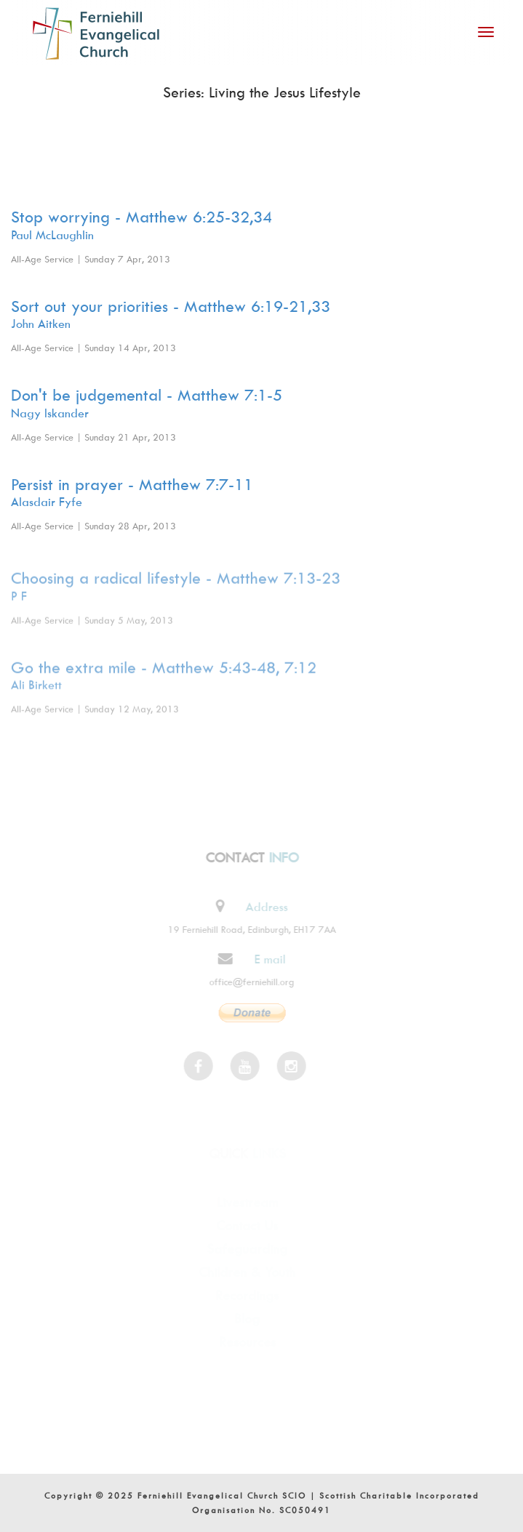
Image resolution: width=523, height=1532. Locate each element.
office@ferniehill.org (248, 981)
